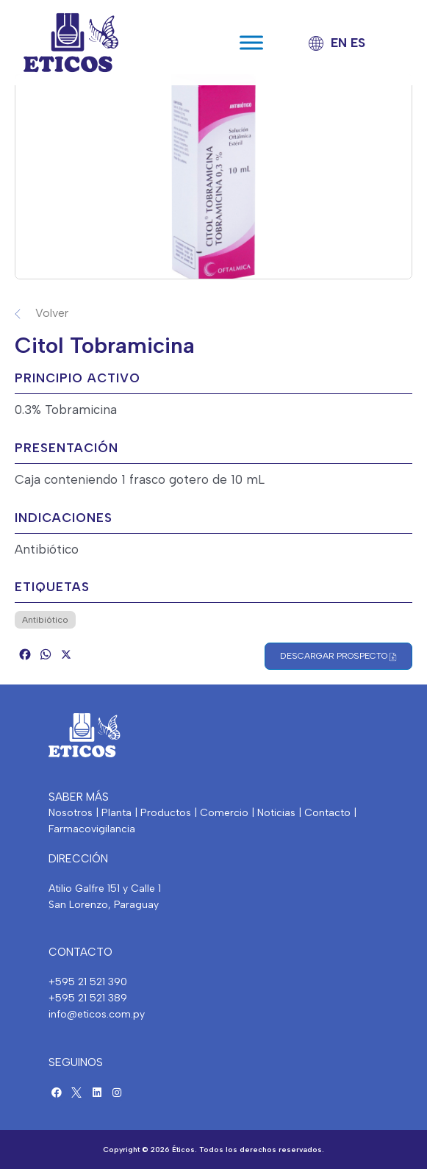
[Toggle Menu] (251, 42)
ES (358, 42)
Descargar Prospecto (338, 656)
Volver (51, 313)
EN (339, 42)
